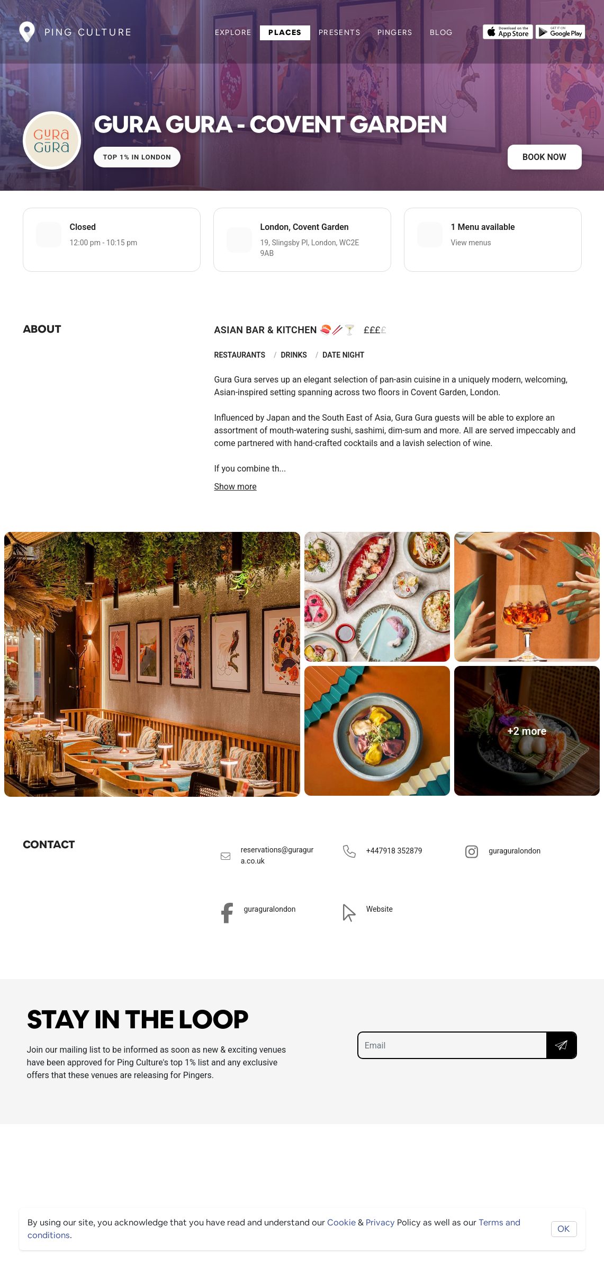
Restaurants (240, 355)
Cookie (341, 1222)
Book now (544, 157)
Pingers (395, 32)
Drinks (294, 355)
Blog (441, 32)
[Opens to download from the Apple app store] (508, 31)
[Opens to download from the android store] (560, 31)
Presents (339, 32)
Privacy (380, 1222)
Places (284, 32)
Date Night (343, 355)
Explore (233, 32)
